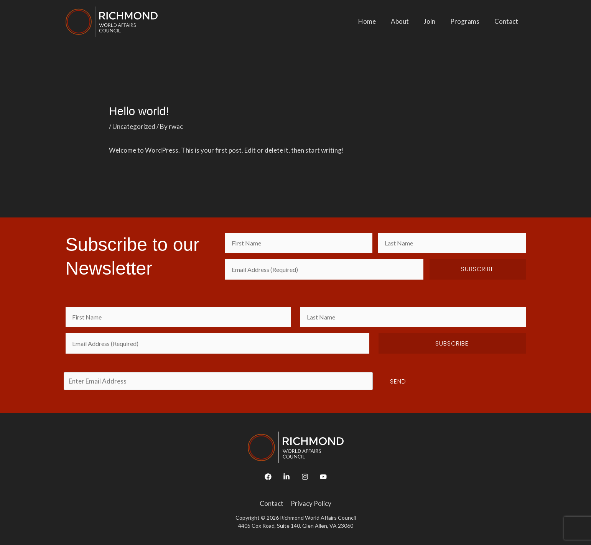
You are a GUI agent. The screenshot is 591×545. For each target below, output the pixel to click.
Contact (507, 21)
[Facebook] (268, 476)
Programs (467, 21)
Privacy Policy (310, 503)
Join (434, 21)
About (407, 21)
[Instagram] (304, 476)
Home (376, 21)
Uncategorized (133, 126)
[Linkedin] (286, 476)
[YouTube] (323, 476)
